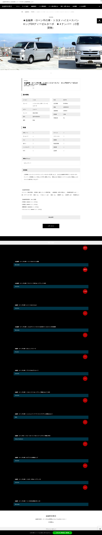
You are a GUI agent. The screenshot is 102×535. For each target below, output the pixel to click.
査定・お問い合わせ (65, 6)
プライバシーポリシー (51, 529)
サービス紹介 (25, 6)
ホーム (18, 6)
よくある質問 (82, 6)
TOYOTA (51, 17)
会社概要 (75, 6)
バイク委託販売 (42, 6)
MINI (16, 417)
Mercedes (17, 264)
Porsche (17, 351)
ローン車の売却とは (53, 6)
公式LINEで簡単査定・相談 (62, 532)
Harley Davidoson (19, 439)
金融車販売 (33, 6)
